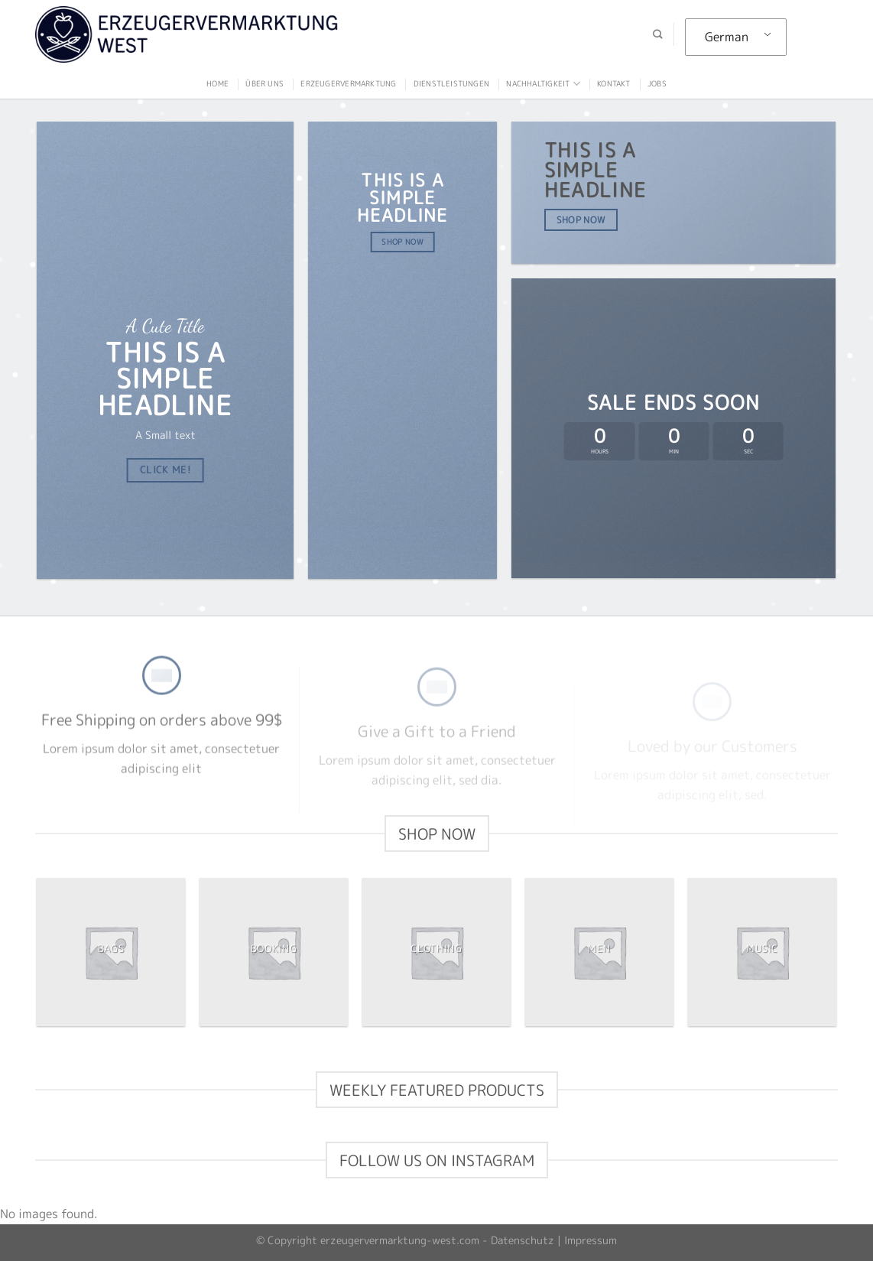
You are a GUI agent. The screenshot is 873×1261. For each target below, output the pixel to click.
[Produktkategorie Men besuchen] (599, 951)
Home (217, 83)
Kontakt (613, 83)
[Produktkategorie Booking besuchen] (273, 951)
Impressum (590, 1240)
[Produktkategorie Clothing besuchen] (436, 951)
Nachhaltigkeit (542, 83)
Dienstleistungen (451, 83)
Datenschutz (522, 1240)
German (726, 36)
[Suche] (657, 34)
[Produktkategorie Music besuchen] (762, 951)
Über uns (264, 83)
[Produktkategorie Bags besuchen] (110, 951)
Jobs (657, 83)
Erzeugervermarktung (348, 83)
